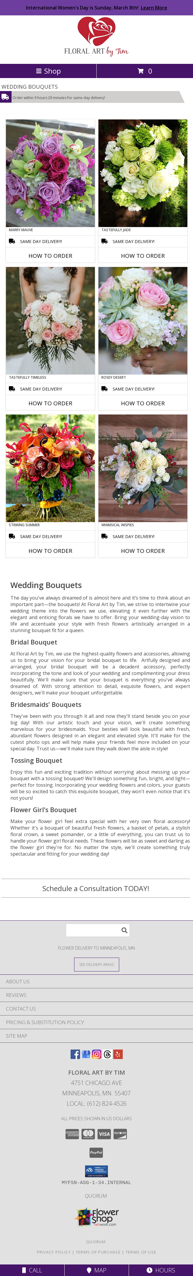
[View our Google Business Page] (86, 1057)
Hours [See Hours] (160, 1270)
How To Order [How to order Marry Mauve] (50, 256)
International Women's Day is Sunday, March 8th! (96, 7)
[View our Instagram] (96, 1057)
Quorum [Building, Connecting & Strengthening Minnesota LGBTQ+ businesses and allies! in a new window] (96, 1195)
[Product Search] (98, 930)
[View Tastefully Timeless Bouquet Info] (50, 321)
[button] (96, 1171)
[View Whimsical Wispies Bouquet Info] (142, 468)
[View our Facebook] (75, 1057)
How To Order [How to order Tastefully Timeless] (50, 403)
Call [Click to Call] (32, 1270)
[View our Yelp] (118, 1057)
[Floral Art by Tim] (96, 55)
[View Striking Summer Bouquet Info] (50, 468)
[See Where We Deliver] (96, 964)
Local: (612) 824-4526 (97, 1103)
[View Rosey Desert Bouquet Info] (142, 321)
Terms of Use (141, 1252)
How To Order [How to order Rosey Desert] (143, 403)
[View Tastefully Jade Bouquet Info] (142, 173)
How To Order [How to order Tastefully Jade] (143, 256)
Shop (48, 71)
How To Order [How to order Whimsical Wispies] (143, 551)
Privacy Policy (54, 1252)
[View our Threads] (107, 1057)
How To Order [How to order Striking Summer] (50, 551)
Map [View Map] (96, 1270)
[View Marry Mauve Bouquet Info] (50, 173)
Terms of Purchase (98, 1252)
